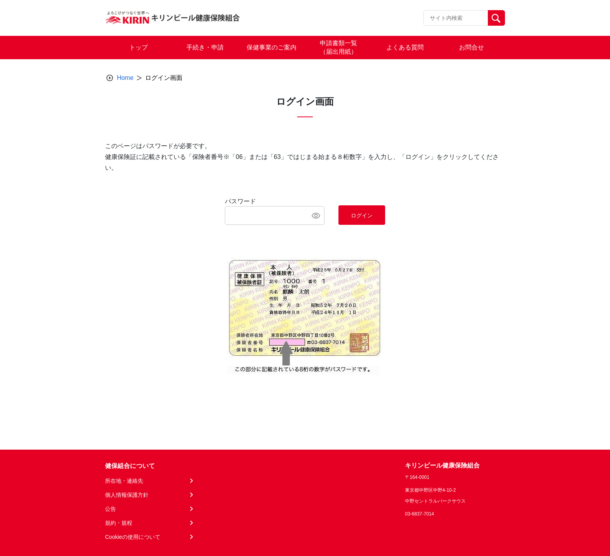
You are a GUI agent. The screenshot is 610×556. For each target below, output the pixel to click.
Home (125, 77)
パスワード (240, 201)
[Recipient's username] (455, 18)
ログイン (362, 215)
